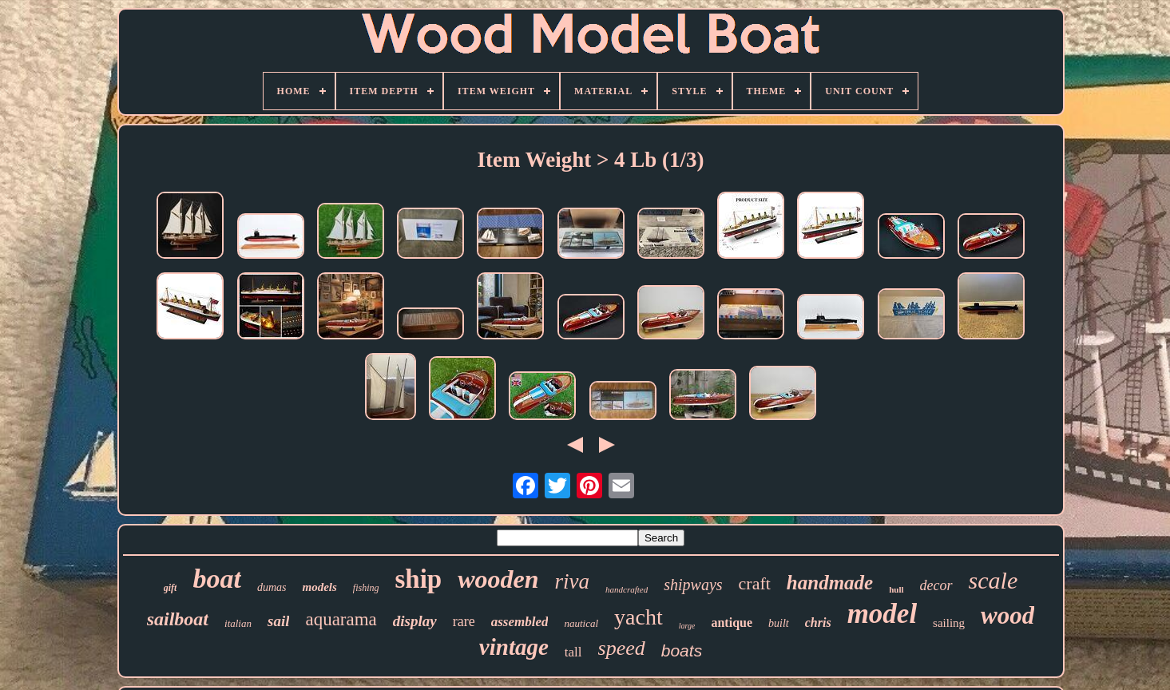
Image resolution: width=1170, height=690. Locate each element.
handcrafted (626, 589)
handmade (830, 582)
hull (896, 589)
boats (681, 650)
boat (216, 578)
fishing (366, 587)
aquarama (340, 619)
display (415, 621)
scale (993, 580)
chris (818, 622)
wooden (498, 579)
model (882, 613)
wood (1007, 615)
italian (238, 623)
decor (936, 585)
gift (170, 587)
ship (418, 579)
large (687, 625)
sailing (949, 623)
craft (755, 583)
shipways (693, 584)
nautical (581, 623)
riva (572, 581)
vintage (514, 647)
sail (278, 621)
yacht (638, 617)
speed (621, 648)
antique (731, 622)
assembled (520, 621)
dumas (272, 587)
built (778, 623)
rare (464, 621)
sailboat (177, 619)
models (319, 587)
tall (573, 652)
